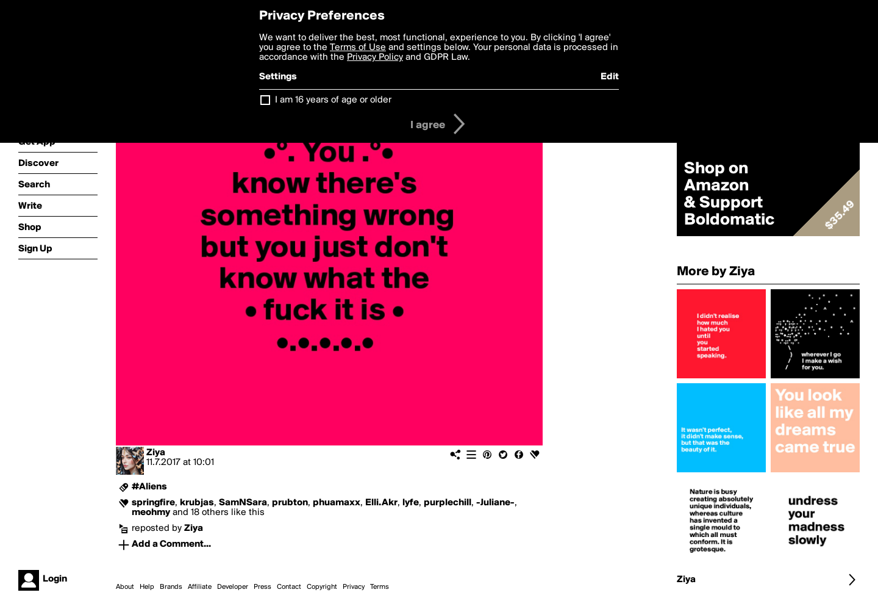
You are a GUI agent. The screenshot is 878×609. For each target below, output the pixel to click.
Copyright (322, 587)
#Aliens (149, 487)
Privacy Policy (375, 57)
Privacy (354, 587)
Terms (379, 587)
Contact (289, 587)
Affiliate (200, 587)
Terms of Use (358, 47)
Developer (232, 587)
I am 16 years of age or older (333, 100)
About (125, 587)
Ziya (155, 453)
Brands (171, 587)
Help (147, 587)
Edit (610, 77)
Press (262, 587)
